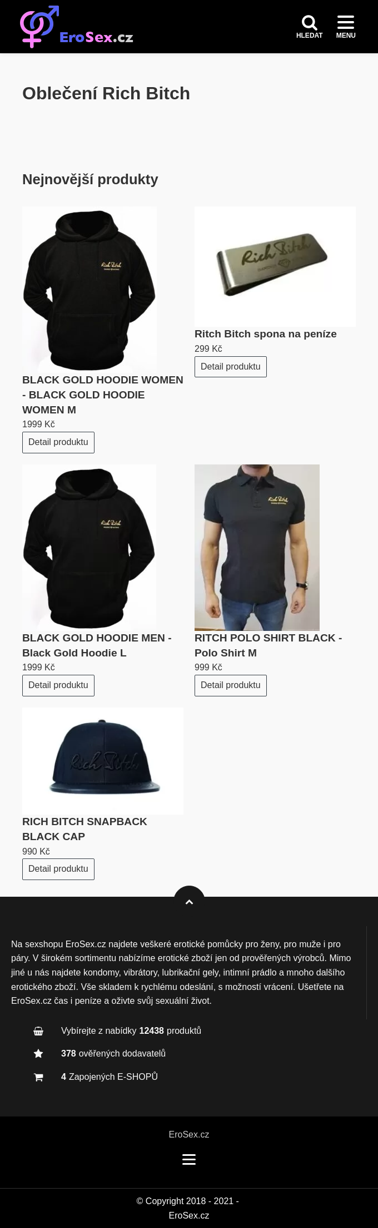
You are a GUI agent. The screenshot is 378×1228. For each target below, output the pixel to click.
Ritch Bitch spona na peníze (266, 334)
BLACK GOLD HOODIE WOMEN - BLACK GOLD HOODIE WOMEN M (102, 395)
